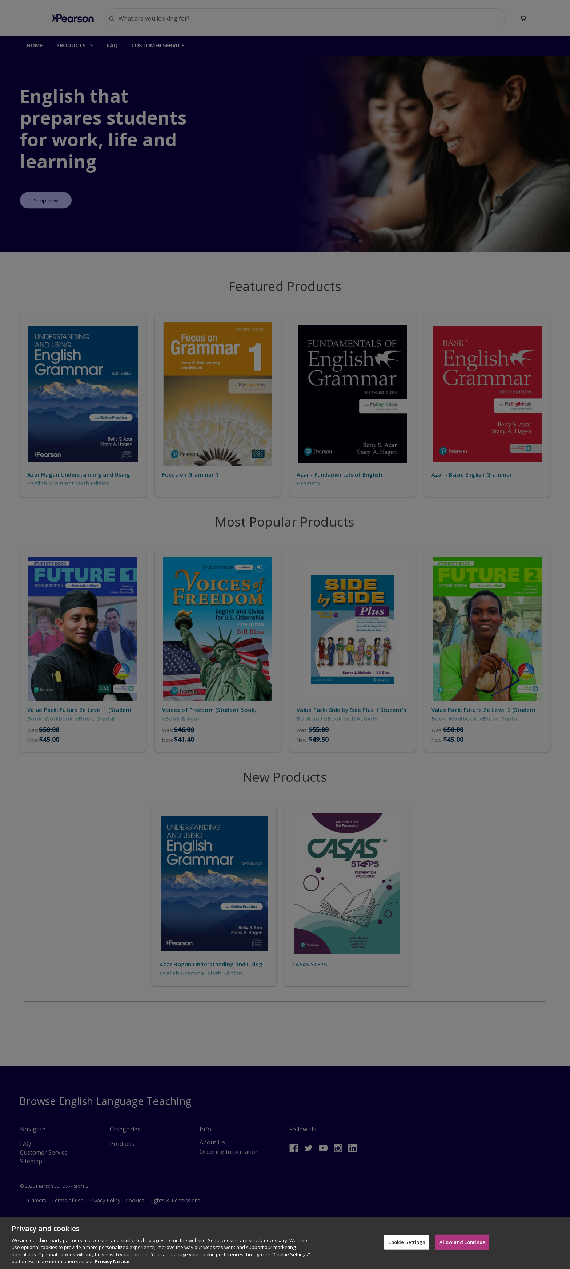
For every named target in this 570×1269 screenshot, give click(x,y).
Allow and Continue (462, 1243)
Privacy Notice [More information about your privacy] (112, 1263)
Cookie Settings (406, 1243)
